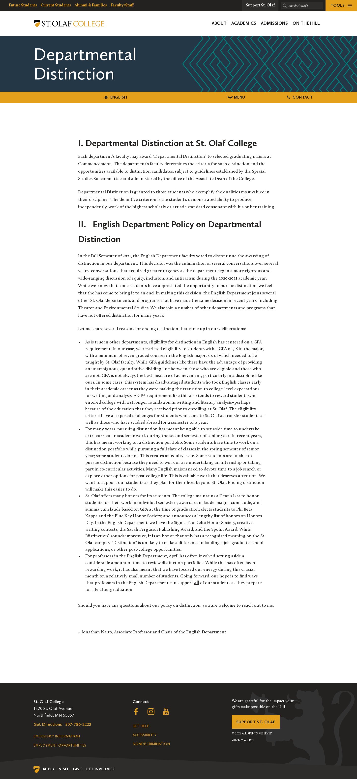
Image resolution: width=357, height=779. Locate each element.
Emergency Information (56, 736)
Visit (64, 768)
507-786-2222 (78, 724)
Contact (280, 97)
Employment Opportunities (59, 745)
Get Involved (100, 768)
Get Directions (47, 724)
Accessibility (144, 734)
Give (77, 768)
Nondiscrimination (151, 743)
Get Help (141, 726)
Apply (49, 768)
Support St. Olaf (256, 722)
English (77, 97)
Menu (178, 97)
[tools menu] (341, 5)
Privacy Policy (243, 741)
